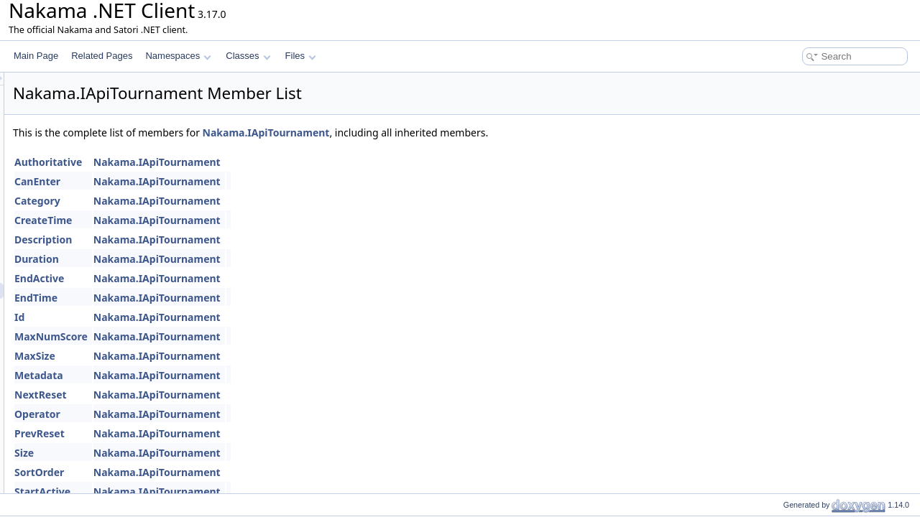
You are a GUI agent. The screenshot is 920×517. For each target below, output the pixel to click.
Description (223, 239)
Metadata (218, 375)
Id (199, 317)
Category (217, 201)
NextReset (220, 394)
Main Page (36, 55)
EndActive (219, 278)
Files (300, 55)
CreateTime (223, 220)
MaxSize (214, 356)
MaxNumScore (230, 336)
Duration (216, 259)
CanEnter (217, 181)
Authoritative (228, 162)
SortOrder (219, 472)
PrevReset (219, 433)
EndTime (215, 297)
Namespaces (178, 55)
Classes (248, 55)
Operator (217, 414)
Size (203, 453)
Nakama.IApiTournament (446, 132)
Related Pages (101, 55)
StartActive (222, 491)
